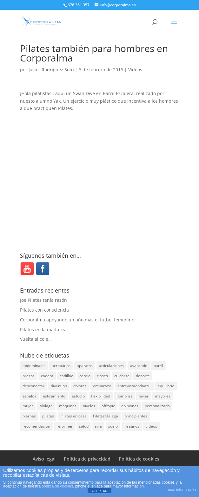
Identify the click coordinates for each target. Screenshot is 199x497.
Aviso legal (44, 459)
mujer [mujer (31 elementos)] (28, 406)
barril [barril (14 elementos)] (158, 365)
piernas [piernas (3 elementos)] (29, 416)
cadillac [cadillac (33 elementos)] (66, 375)
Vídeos (135, 70)
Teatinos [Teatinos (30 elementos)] (131, 426)
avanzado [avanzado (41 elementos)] (138, 365)
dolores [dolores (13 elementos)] (80, 386)
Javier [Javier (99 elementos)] (144, 396)
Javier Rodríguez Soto (51, 70)
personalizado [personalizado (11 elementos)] (157, 406)
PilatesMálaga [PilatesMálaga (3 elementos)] (105, 416)
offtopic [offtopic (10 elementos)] (108, 406)
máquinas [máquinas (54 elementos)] (67, 406)
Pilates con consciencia (44, 310)
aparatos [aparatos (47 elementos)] (85, 365)
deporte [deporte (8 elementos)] (143, 375)
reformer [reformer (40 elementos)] (64, 426)
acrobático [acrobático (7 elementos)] (61, 365)
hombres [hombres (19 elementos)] (124, 396)
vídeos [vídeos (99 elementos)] (151, 426)
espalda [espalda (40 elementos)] (29, 396)
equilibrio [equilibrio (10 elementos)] (166, 386)
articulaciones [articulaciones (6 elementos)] (111, 365)
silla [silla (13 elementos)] (98, 426)
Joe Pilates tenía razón (43, 300)
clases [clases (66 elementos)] (102, 375)
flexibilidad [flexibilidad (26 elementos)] (100, 396)
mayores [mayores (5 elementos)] (162, 396)
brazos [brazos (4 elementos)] (29, 375)
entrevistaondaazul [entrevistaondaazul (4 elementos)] (134, 386)
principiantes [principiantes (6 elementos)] (135, 416)
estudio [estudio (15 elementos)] (78, 396)
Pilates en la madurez (43, 329)
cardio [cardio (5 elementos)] (84, 375)
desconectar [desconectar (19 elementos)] (33, 386)
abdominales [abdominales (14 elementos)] (34, 365)
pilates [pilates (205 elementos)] (48, 416)
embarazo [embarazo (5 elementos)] (102, 386)
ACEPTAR (99, 491)
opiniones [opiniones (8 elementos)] (129, 406)
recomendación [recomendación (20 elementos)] (36, 426)
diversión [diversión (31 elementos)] (59, 386)
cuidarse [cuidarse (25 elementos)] (121, 375)
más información (182, 489)
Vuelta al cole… (36, 339)
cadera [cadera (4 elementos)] (47, 375)
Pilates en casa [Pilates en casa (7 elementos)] (73, 416)
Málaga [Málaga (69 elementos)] (46, 406)
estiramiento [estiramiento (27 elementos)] (54, 396)
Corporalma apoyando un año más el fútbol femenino (77, 320)
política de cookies (57, 486)
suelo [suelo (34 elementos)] (113, 426)
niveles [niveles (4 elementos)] (89, 406)
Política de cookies (139, 459)
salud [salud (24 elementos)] (84, 426)
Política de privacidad (87, 459)
